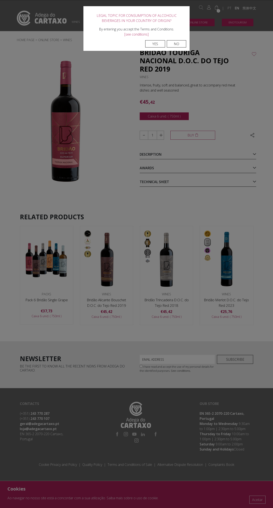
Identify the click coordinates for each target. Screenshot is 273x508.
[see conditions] (136, 34)
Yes (155, 44)
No (176, 44)
